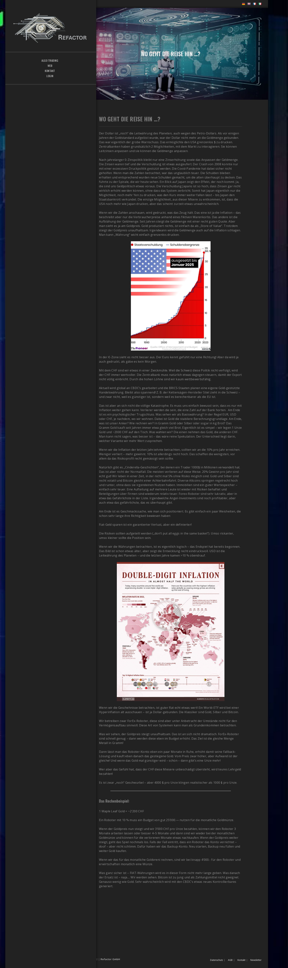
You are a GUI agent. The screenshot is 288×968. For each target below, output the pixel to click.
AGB (230, 960)
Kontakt (241, 960)
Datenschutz (216, 960)
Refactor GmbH (110, 959)
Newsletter (256, 960)
